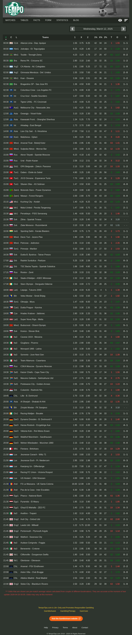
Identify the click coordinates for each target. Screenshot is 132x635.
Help (46, 628)
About (74, 628)
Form (48, 20)
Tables (24, 20)
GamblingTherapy (67, 611)
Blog (76, 20)
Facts (36, 20)
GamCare (84, 611)
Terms (65, 628)
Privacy (55, 628)
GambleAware (50, 611)
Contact (84, 628)
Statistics (62, 20)
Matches (10, 20)
